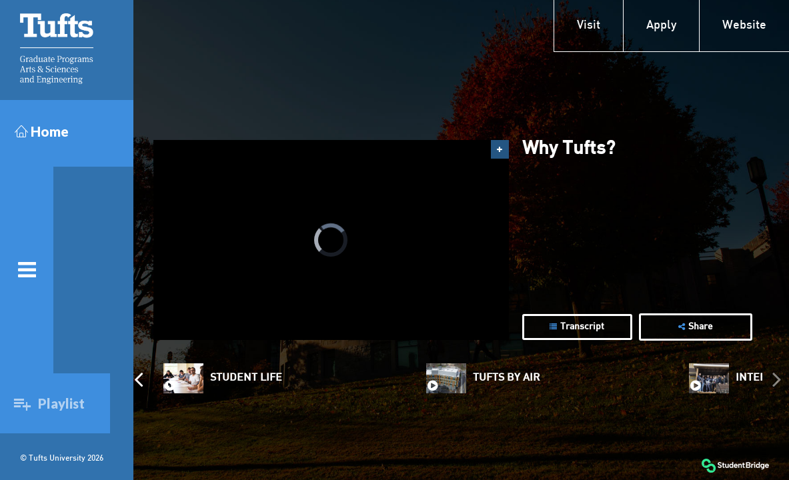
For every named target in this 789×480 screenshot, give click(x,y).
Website (744, 25)
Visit (588, 25)
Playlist (58, 403)
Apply (661, 25)
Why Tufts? (568, 149)
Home (42, 131)
